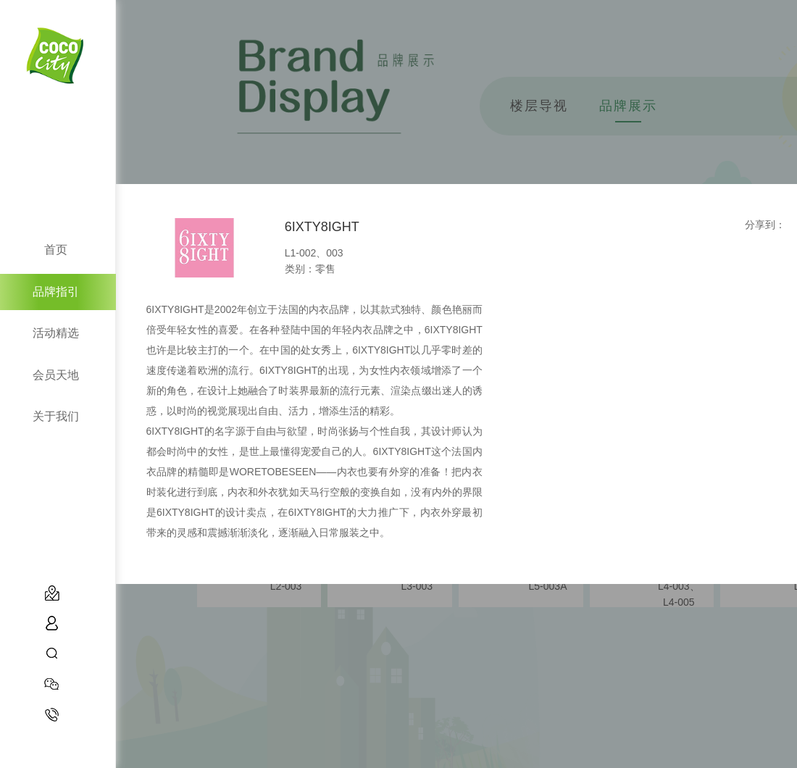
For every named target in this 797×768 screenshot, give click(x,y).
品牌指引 (56, 291)
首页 (55, 249)
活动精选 (56, 333)
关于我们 (56, 416)
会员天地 (56, 375)
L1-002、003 (314, 253)
